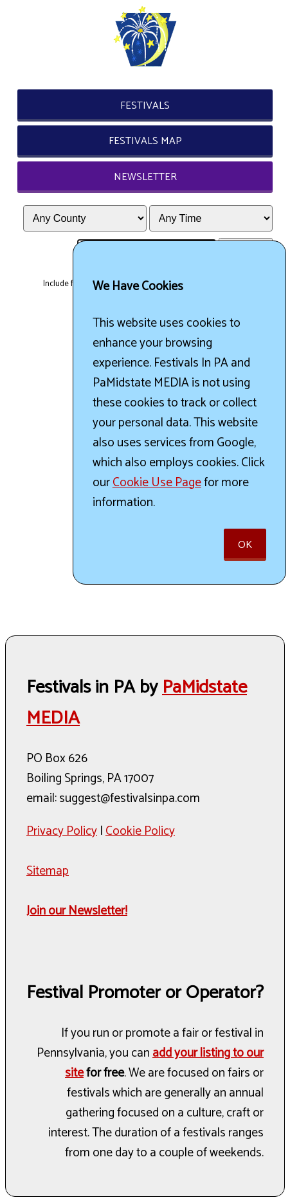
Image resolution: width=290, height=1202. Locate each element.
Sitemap (47, 871)
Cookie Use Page (157, 483)
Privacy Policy (61, 831)
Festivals (145, 105)
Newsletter (145, 177)
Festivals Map (145, 141)
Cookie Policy (140, 831)
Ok (245, 545)
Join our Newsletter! (76, 911)
